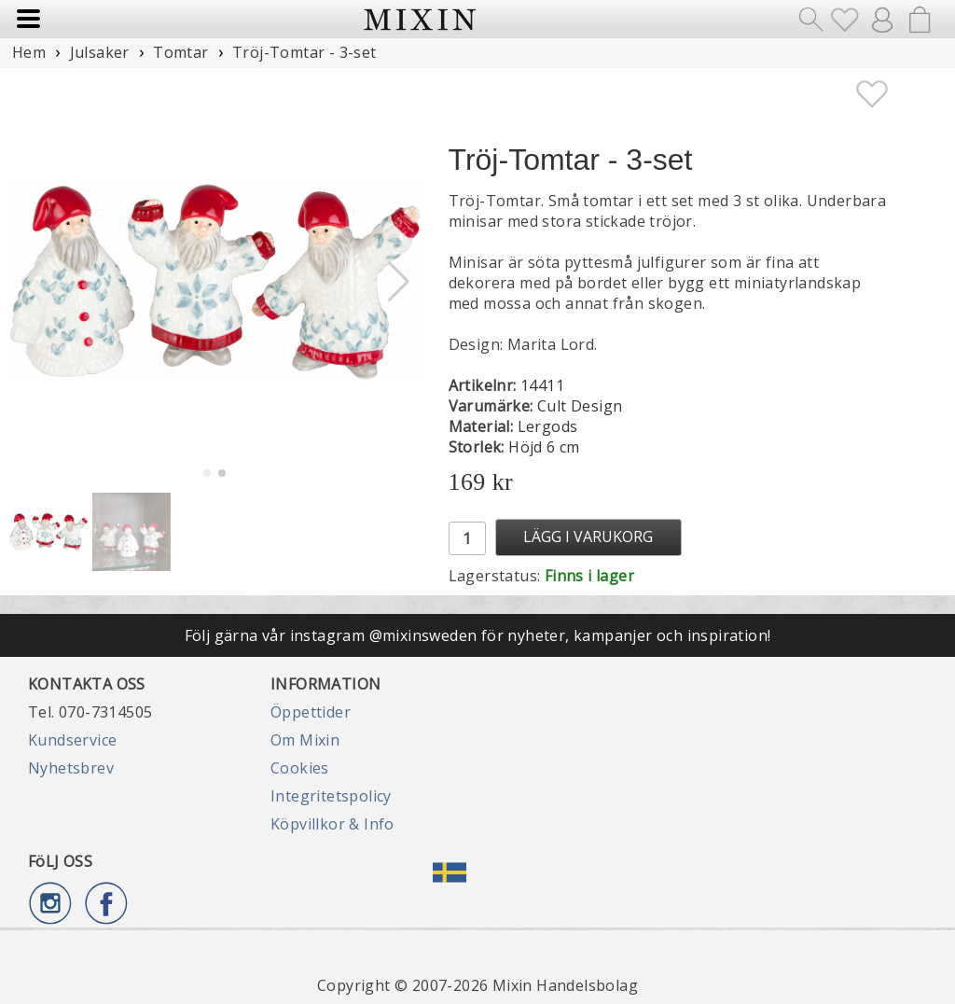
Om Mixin (304, 740)
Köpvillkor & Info (332, 824)
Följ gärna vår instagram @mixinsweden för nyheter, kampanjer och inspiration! (478, 635)
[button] (398, 281)
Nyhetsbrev (71, 768)
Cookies (299, 768)
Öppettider (310, 712)
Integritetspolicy (331, 796)
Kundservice (72, 740)
